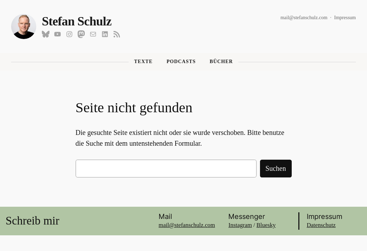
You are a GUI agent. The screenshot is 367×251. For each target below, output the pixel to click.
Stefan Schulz (77, 21)
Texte (143, 61)
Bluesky (266, 225)
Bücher (221, 61)
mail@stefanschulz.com (304, 17)
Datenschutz (321, 225)
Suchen (276, 168)
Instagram (240, 225)
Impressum (345, 17)
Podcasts (181, 61)
